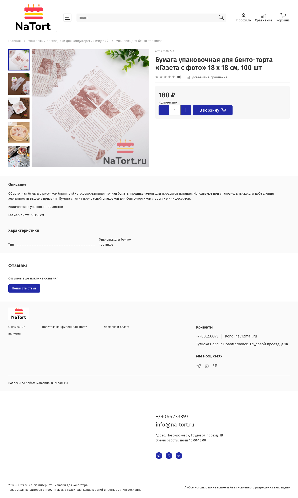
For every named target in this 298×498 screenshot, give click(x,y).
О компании (16, 327)
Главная (14, 41)
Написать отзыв (24, 288)
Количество (168, 102)
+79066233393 (207, 336)
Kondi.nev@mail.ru (241, 336)
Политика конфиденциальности (64, 327)
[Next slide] (19, 161)
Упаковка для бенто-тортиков (139, 41)
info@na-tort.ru (175, 424)
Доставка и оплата (116, 327)
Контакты (14, 334)
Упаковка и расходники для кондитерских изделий (68, 41)
